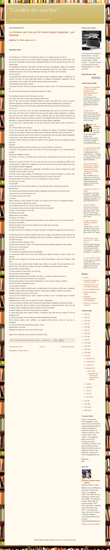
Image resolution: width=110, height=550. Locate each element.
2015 (86, 349)
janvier (88, 397)
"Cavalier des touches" (34, 10)
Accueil (41, 347)
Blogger (72, 540)
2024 (86, 320)
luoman (60, 540)
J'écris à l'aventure (89, 205)
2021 (86, 330)
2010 (86, 407)
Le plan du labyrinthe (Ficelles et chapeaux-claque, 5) (91, 222)
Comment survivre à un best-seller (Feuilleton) (91, 286)
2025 (86, 317)
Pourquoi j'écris (89, 111)
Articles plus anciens (67, 347)
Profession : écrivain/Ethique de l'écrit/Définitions (90, 298)
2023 (86, 324)
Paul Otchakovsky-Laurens (97, 126)
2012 (86, 401)
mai (87, 390)
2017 (86, 343)
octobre (88, 365)
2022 (86, 327)
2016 (86, 346)
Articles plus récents (16, 347)
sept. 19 (90, 371)
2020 (86, 333)
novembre (89, 362)
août (87, 384)
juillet (88, 387)
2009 (86, 410)
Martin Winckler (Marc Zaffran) (92, 482)
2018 (86, 340)
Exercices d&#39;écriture (92, 289)
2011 (86, 404)
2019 (86, 336)
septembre (89, 368)
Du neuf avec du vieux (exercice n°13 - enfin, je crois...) (91, 240)
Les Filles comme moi (25, 40)
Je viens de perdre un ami (92, 258)
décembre (89, 358)
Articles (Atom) (23, 350)
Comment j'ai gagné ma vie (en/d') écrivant (91, 281)
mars (87, 394)
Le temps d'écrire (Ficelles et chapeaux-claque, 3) (92, 149)
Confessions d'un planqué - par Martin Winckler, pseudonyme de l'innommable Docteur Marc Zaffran (92, 91)
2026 (86, 314)
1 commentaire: (45, 340)
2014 (86, 352)
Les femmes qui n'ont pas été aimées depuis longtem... (93, 376)
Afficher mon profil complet (91, 524)
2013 (86, 356)
